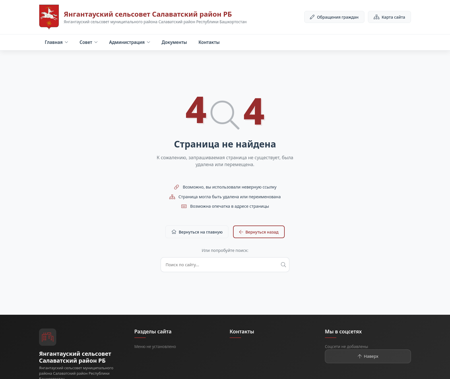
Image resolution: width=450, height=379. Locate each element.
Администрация (129, 42)
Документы (174, 42)
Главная (56, 42)
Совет (88, 42)
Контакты (209, 42)
